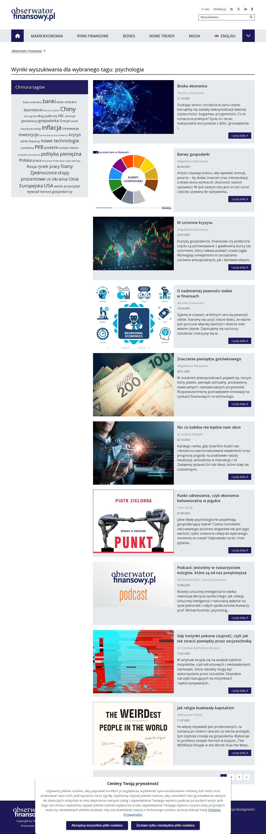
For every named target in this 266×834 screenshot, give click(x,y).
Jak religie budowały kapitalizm (205, 707)
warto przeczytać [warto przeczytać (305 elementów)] (67, 186)
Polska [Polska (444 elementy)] (25, 160)
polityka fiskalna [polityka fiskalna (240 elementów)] (68, 148)
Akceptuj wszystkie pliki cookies (97, 825)
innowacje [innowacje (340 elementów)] (70, 128)
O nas (205, 9)
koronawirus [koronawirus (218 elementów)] (61, 135)
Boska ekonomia (192, 85)
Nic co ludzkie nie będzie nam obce (209, 427)
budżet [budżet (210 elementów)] (55, 110)
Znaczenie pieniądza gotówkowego (209, 358)
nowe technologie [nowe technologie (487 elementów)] (60, 141)
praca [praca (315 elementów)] (36, 160)
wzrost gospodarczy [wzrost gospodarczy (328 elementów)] (56, 191)
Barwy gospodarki (193, 154)
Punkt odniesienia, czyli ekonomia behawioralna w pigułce (208, 498)
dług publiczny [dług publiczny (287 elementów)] (47, 116)
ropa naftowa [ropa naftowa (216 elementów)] (72, 160)
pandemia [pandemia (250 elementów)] (27, 148)
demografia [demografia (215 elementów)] (30, 116)
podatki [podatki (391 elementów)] (51, 147)
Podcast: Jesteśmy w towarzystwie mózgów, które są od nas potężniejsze (212, 570)
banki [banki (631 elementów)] (49, 101)
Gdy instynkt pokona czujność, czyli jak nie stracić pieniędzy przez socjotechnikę (214, 638)
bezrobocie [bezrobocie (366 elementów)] (33, 109)
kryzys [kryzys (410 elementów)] (75, 134)
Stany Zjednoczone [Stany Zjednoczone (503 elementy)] (51, 169)
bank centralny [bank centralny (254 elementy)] (32, 102)
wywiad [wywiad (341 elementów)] (33, 191)
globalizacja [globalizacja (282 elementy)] (29, 121)
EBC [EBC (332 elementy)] (61, 115)
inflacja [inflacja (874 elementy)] (52, 127)
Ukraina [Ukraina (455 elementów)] (59, 179)
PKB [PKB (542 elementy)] (39, 147)
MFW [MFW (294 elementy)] (24, 141)
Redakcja (220, 9)
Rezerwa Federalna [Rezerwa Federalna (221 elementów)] (53, 160)
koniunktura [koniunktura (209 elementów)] (46, 135)
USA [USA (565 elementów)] (48, 185)
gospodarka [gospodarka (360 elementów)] (48, 120)
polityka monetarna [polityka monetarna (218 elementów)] (29, 154)
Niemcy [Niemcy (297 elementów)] (34, 141)
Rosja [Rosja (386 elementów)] (32, 166)
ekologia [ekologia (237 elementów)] (70, 116)
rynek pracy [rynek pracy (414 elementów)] (48, 166)
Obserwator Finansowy (26, 51)
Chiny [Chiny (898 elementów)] (68, 109)
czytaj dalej (241, 134)
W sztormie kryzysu (195, 222)
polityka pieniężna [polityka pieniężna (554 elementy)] (61, 153)
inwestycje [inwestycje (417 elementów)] (29, 134)
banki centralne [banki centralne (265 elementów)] (67, 102)
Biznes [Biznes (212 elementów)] (47, 110)
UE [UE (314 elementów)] (48, 179)
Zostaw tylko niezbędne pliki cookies (165, 825)
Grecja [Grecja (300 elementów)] (64, 121)
